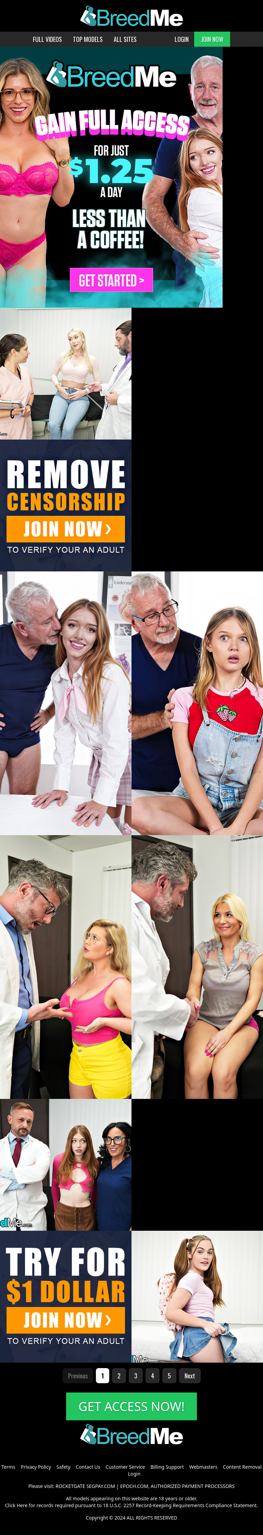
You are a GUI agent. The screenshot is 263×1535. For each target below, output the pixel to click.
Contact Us (88, 1467)
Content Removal (242, 1467)
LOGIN (182, 39)
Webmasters (203, 1467)
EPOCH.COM (134, 1486)
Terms (8, 1467)
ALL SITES (125, 39)
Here (22, 1505)
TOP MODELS (88, 39)
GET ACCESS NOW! (131, 1406)
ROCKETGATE (70, 1486)
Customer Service (125, 1467)
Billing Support (167, 1467)
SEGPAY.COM (100, 1486)
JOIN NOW (212, 39)
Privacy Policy (36, 1467)
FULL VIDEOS (47, 39)
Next (190, 1375)
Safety (63, 1467)
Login (134, 1473)
